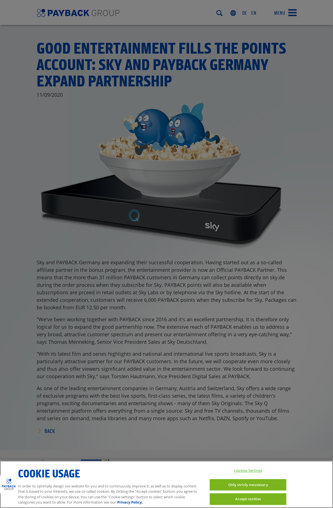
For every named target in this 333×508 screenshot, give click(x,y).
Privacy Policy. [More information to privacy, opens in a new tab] (130, 502)
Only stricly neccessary (248, 484)
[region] (166, 484)
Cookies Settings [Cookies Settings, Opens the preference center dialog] (248, 470)
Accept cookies (248, 498)
